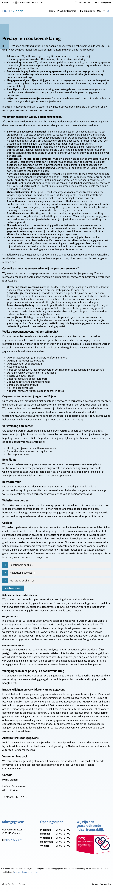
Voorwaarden (105, 884)
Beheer (22, 884)
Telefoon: (7, 796)
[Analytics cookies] (34, 573)
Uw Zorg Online (11, 884)
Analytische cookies (21, 572)
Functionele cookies (21, 564)
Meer (99, 11)
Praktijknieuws (87, 11)
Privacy (95, 884)
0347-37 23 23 (14, 839)
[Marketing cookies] (33, 581)
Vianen (12, 11)
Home (52, 11)
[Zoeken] (108, 10)
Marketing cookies (20, 580)
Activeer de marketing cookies (26, 872)
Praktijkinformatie (66, 11)
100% (37, 2)
